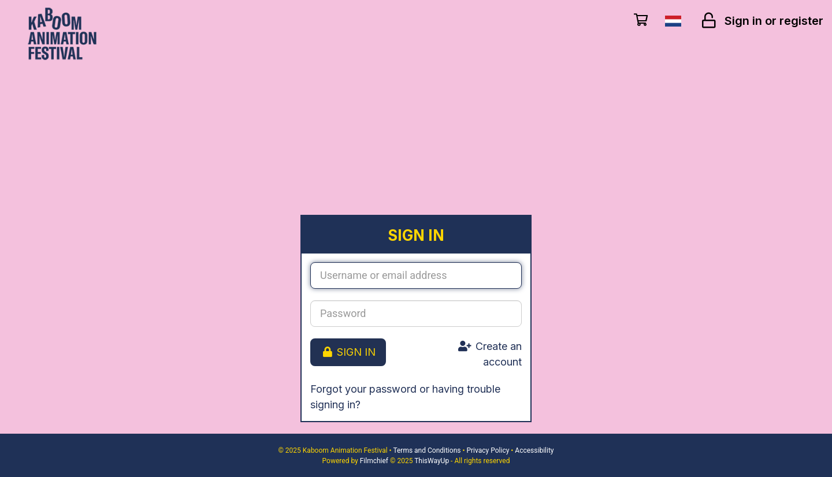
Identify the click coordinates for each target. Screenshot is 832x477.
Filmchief (374, 461)
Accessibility (534, 450)
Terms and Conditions (426, 450)
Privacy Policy (487, 450)
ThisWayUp (431, 461)
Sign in (348, 352)
